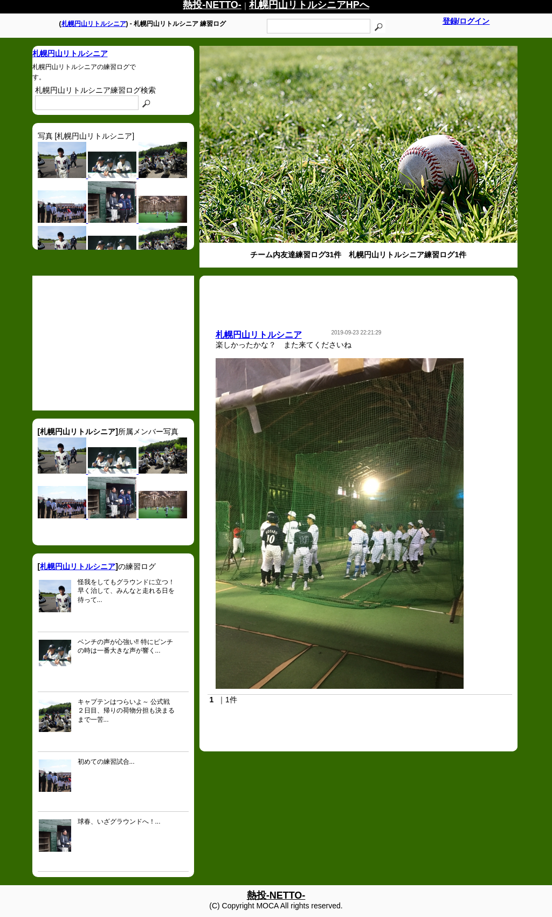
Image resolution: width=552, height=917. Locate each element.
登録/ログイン (466, 21)
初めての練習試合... (106, 761)
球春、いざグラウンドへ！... (119, 821)
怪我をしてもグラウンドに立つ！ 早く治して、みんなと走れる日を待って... (126, 591)
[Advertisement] (113, 343)
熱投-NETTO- (276, 895)
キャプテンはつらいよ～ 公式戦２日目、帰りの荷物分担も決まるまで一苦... (126, 711)
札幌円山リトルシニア (93, 24)
